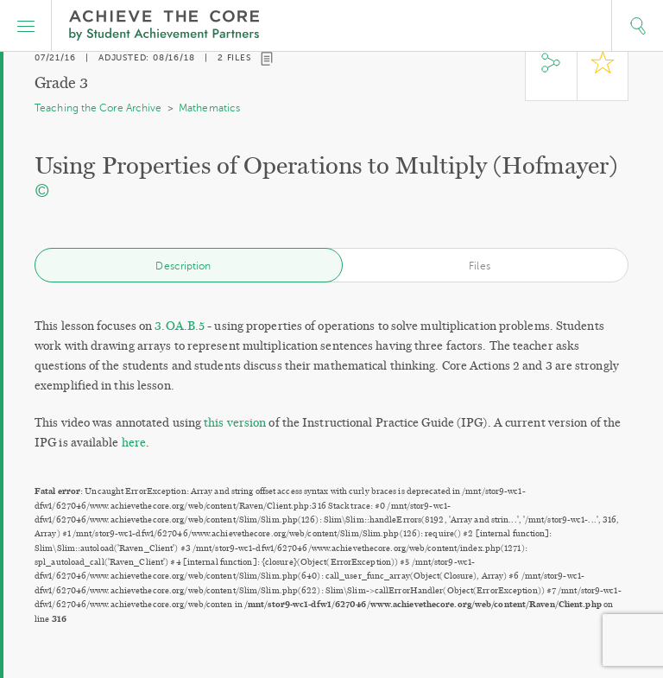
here (134, 442)
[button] (26, 26)
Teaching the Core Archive (98, 108)
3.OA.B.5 (180, 326)
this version (235, 422)
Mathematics (209, 108)
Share (550, 71)
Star (602, 71)
